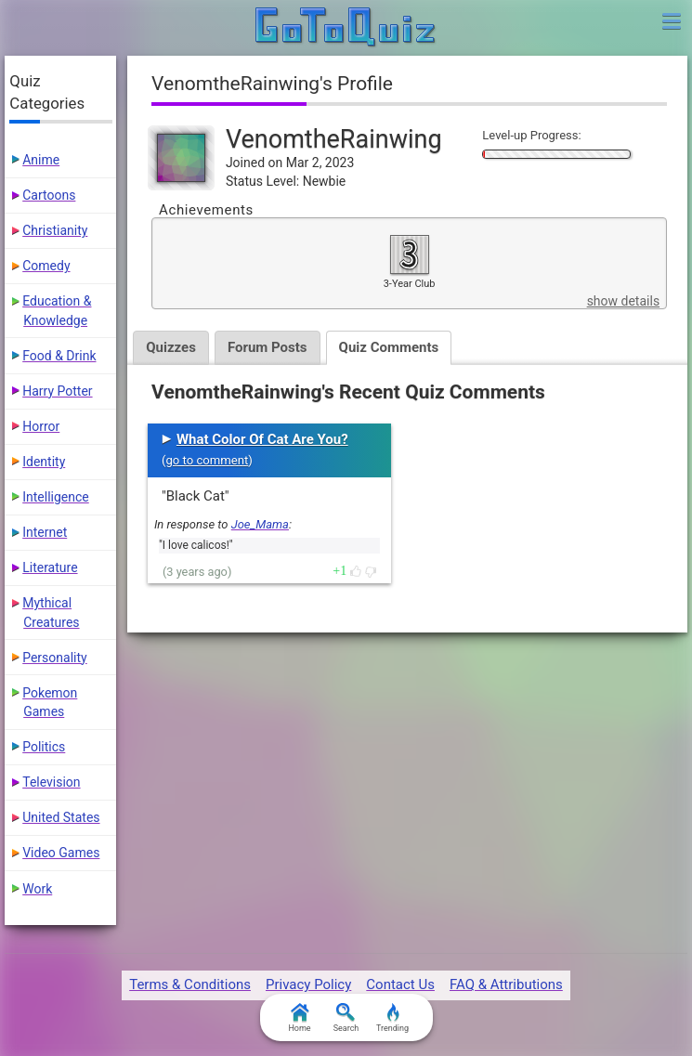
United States (60, 817)
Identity (43, 461)
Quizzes (171, 347)
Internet (44, 532)
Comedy (46, 265)
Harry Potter (57, 391)
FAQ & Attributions (506, 984)
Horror (40, 426)
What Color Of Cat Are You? (262, 439)
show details (623, 300)
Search (346, 1018)
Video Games (60, 852)
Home (299, 1018)
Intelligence (55, 496)
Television (51, 782)
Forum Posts (267, 347)
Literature (49, 567)
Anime (40, 159)
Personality (54, 657)
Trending (392, 1018)
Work (37, 888)
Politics (43, 746)
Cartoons (48, 195)
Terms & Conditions (190, 984)
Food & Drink (59, 355)
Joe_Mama (260, 524)
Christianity (54, 230)
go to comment (206, 460)
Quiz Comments (389, 347)
